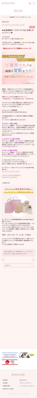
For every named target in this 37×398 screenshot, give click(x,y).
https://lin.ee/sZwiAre (9, 177)
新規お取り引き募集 (8, 388)
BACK (3, 259)
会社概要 (5, 383)
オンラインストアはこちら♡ (11, 171)
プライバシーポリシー (25, 383)
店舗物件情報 (6, 386)
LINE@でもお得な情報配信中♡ (12, 175)
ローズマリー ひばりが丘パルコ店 (13, 25)
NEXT (33, 259)
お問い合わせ (23, 380)
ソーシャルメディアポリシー (27, 386)
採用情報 (5, 380)
